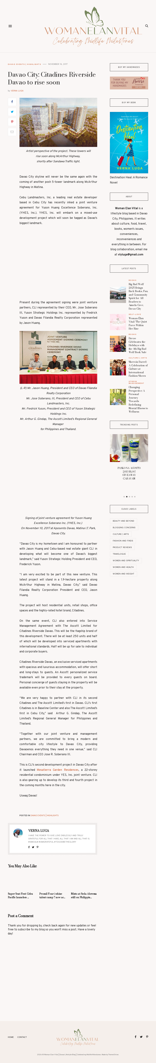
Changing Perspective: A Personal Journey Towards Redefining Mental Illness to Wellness (138, 399)
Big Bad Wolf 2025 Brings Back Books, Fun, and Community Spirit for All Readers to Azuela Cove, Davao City (138, 296)
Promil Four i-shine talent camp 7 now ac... (52, 895)
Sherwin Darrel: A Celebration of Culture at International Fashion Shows (138, 369)
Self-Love (135, 314)
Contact (22, 1037)
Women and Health (123, 567)
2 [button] (126, 497)
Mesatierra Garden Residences (57, 770)
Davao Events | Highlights (24, 64)
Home (11, 1037)
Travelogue (119, 554)
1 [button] (124, 497)
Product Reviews (122, 547)
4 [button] (132, 497)
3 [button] (129, 497)
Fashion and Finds (123, 541)
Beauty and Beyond (123, 521)
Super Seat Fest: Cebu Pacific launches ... (20, 895)
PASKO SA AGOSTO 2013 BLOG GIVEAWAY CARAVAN (129, 473)
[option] (129, 458)
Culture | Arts (138, 358)
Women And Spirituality (126, 560)
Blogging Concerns (124, 527)
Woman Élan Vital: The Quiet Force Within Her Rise (138, 323)
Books (133, 280)
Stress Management (136, 382)
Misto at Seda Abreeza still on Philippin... (84, 895)
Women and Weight (123, 574)
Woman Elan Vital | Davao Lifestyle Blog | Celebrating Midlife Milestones (72, 1055)
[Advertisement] (58, 263)
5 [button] (135, 497)
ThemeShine (113, 1055)
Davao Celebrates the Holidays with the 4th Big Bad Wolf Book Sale (137, 345)
